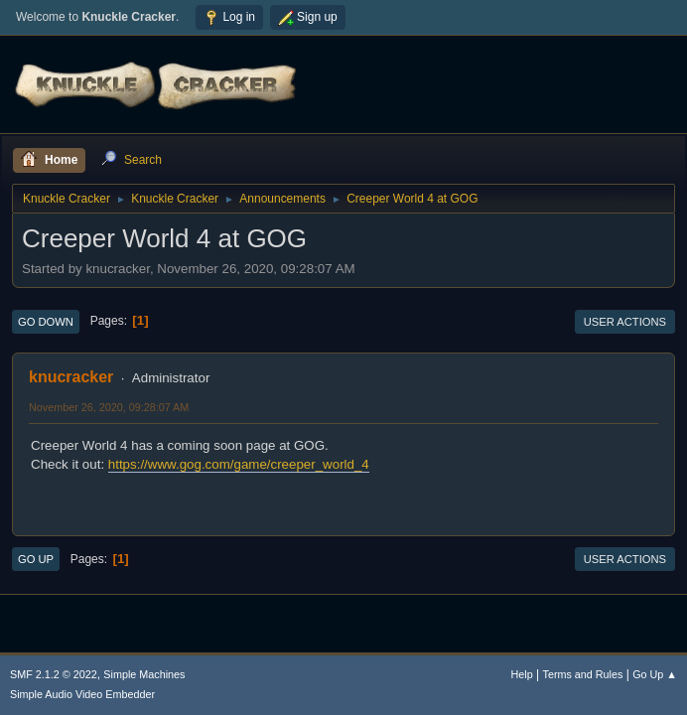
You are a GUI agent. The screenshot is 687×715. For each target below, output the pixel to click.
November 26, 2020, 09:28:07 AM (109, 407)
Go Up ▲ (654, 674)
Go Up (36, 559)
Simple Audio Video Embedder (82, 694)
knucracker (71, 376)
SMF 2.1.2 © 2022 (53, 674)
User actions (625, 322)
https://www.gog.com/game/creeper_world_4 (238, 464)
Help (522, 674)
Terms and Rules (583, 674)
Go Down (45, 322)
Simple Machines (144, 674)
